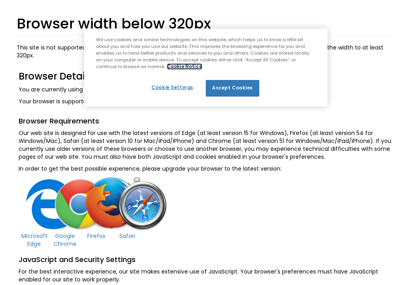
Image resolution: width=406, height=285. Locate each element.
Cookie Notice (184, 66)
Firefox (96, 236)
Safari (127, 236)
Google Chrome (65, 240)
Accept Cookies (232, 88)
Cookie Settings (172, 87)
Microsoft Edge (34, 240)
